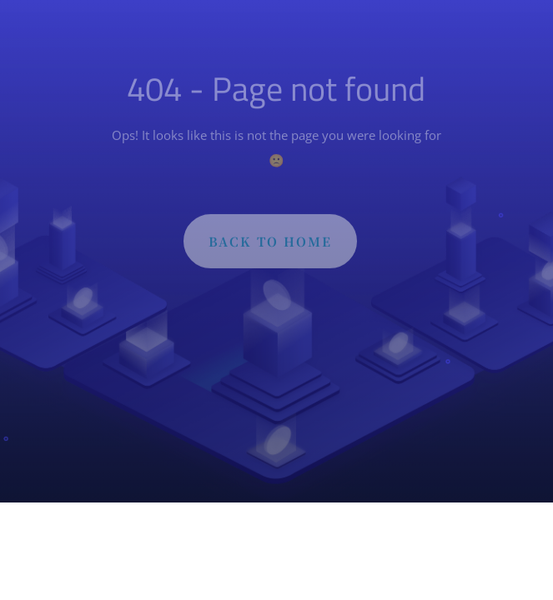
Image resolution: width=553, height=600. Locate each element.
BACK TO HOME (270, 246)
